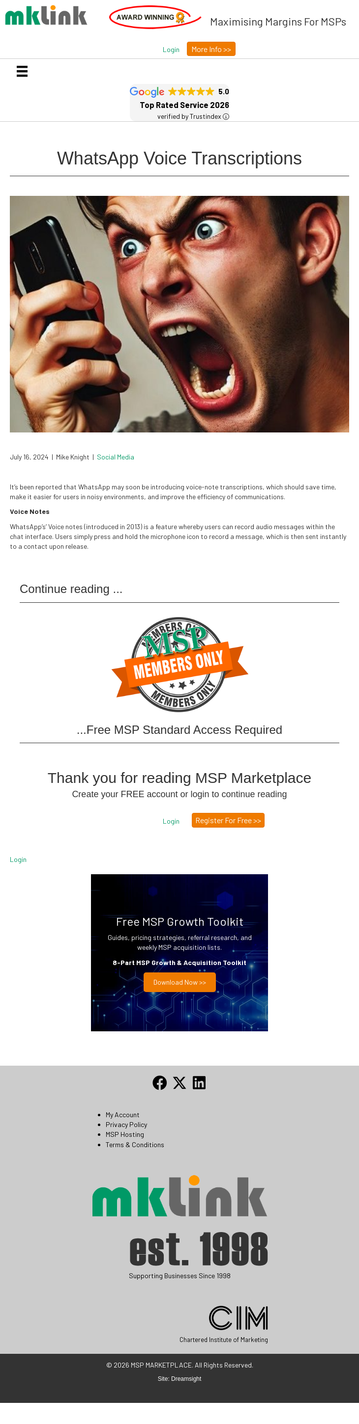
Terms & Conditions (135, 1144)
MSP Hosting (125, 1134)
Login (18, 859)
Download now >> (179, 982)
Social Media (115, 457)
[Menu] (22, 71)
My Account (123, 1114)
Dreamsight (186, 1378)
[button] (171, 49)
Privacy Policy (126, 1124)
